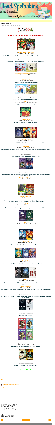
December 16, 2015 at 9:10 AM (13, 384)
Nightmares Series (26, 222)
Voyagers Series (26, 241)
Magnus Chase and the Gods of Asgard (26, 177)
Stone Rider (26, 293)
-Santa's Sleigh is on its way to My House (22, 73)
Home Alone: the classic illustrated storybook (26, 52)
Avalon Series (25, 312)
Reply (4, 387)
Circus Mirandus (26, 153)
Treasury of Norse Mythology (26, 203)
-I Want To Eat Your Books (26, 119)
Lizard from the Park (26, 79)
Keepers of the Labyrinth (26, 286)
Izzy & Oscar (26, 101)
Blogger (28, 423)
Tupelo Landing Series (26, 260)
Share (2, 379)
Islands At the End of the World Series (26, 362)
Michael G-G (5, 384)
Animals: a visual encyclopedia (26, 196)
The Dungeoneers (26, 146)
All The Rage (26, 279)
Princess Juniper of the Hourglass (26, 170)
